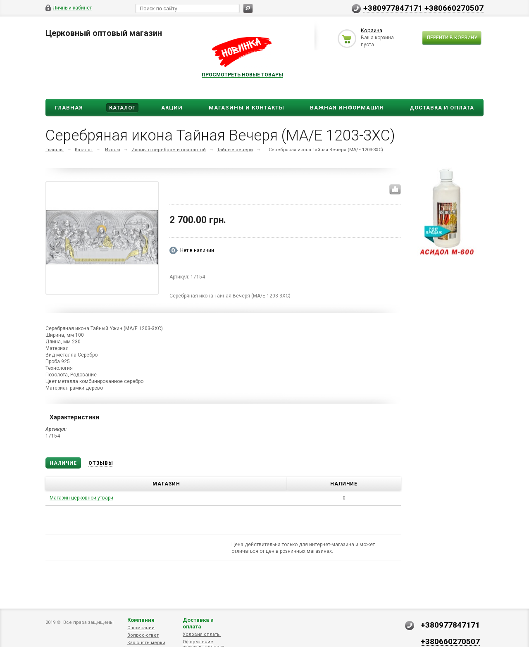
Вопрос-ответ (143, 635)
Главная (69, 108)
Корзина (371, 30)
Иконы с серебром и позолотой (168, 149)
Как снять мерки (146, 642)
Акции (172, 108)
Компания (141, 620)
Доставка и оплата (198, 623)
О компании (141, 627)
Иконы (112, 149)
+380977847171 (392, 7)
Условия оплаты (202, 634)
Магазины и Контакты (246, 108)
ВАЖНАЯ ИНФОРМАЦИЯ (347, 108)
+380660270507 (454, 7)
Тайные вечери (235, 149)
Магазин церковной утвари (81, 498)
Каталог (122, 108)
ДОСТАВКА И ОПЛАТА (442, 108)
